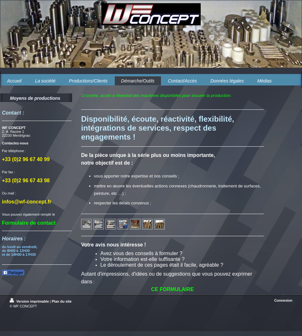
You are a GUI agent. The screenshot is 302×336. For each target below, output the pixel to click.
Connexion (283, 300)
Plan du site (62, 301)
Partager (13, 273)
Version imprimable (30, 301)
